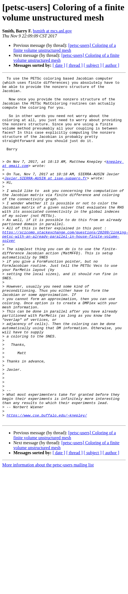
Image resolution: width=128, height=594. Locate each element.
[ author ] (111, 65)
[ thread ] (74, 65)
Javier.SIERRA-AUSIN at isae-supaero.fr (45, 198)
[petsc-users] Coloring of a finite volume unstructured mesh (64, 48)
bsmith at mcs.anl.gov (52, 31)
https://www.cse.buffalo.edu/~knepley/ (47, 483)
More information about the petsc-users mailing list (48, 534)
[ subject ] (93, 65)
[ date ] (59, 65)
